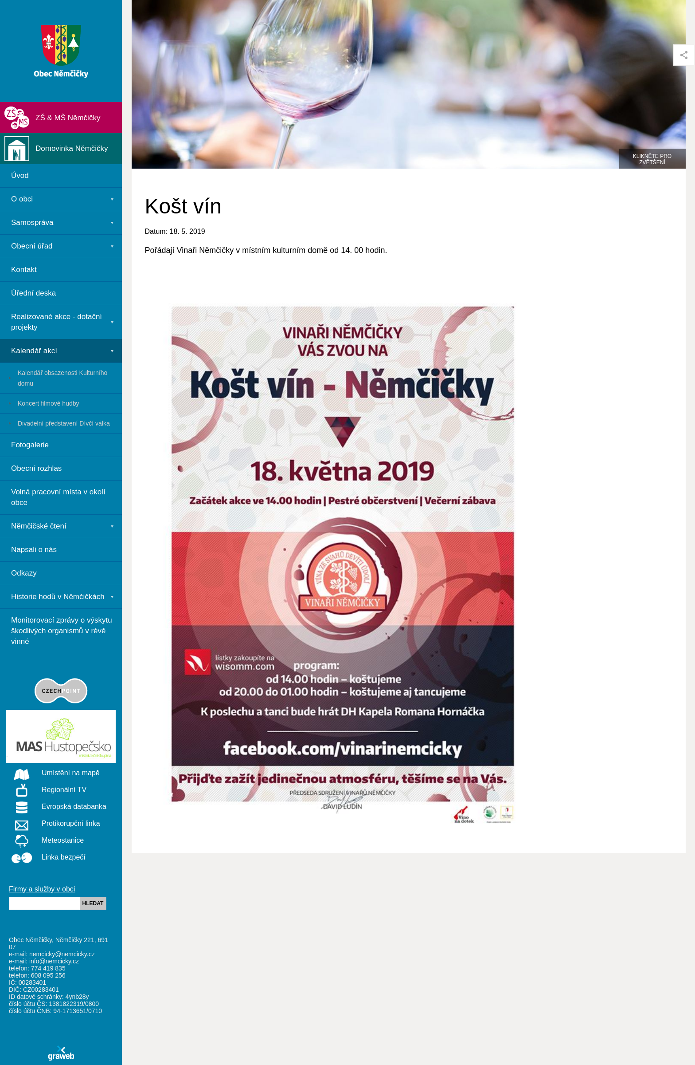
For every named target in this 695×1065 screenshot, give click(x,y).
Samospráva (32, 222)
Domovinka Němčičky (71, 148)
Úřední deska (33, 293)
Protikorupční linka (53, 824)
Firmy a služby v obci (42, 889)
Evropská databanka (56, 807)
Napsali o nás (34, 549)
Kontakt (24, 269)
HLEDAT (93, 903)
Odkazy (24, 573)
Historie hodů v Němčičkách (58, 596)
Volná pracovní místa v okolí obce (58, 497)
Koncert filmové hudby (48, 403)
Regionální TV (46, 790)
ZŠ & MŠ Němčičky (67, 118)
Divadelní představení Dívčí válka (64, 423)
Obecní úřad (32, 246)
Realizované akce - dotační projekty (56, 321)
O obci (22, 199)
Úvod (20, 175)
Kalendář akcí (34, 351)
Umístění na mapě (53, 773)
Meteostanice (45, 841)
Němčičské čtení (38, 526)
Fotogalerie (30, 445)
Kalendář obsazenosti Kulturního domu (62, 378)
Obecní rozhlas (36, 468)
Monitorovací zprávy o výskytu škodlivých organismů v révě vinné (61, 631)
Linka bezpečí (46, 857)
